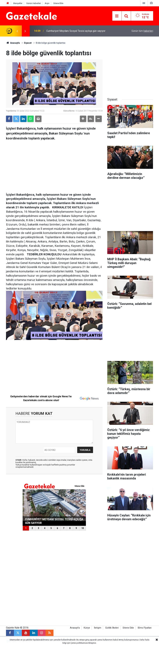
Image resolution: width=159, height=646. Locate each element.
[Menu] (117, 16)
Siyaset (28, 43)
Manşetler (17, 3)
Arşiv (47, 3)
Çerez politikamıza (79, 643)
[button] (83, 119)
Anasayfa (13, 43)
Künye (87, 627)
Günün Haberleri (33, 3)
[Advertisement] (54, 165)
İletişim (97, 627)
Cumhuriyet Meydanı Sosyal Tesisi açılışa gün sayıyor (75, 30)
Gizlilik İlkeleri (112, 627)
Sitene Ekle (58, 3)
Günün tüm (142, 30)
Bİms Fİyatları (145, 627)
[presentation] (17, 31)
